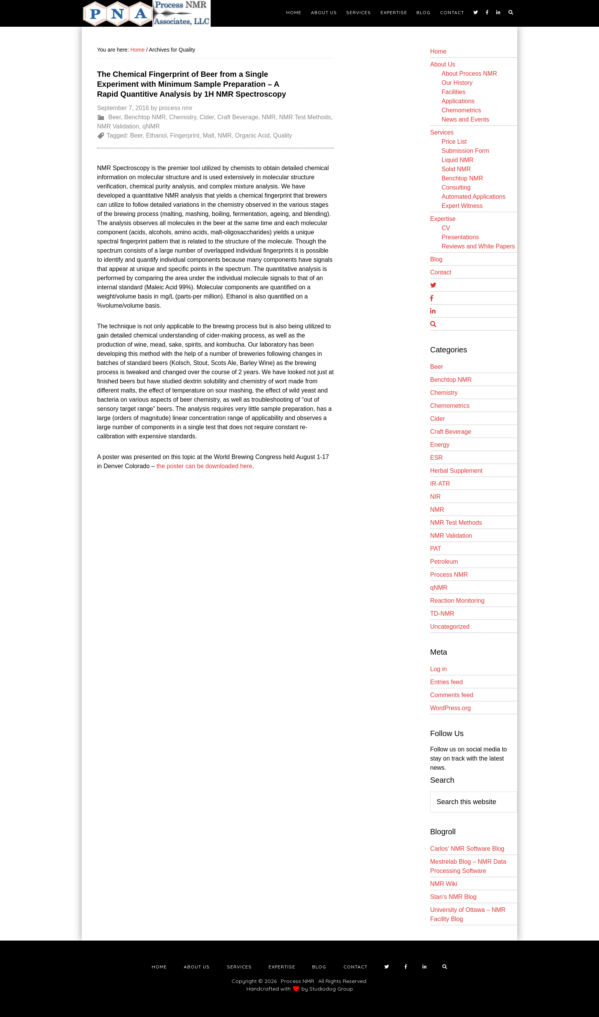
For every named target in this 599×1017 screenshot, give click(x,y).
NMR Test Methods (305, 117)
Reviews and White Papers (478, 246)
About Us (442, 64)
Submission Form (465, 151)
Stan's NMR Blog (453, 897)
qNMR (151, 126)
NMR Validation (118, 126)
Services (441, 132)
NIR (435, 496)
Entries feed (446, 682)
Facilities (453, 92)
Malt (208, 135)
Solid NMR (456, 169)
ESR (436, 457)
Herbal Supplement (456, 470)
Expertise (443, 219)
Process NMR (449, 574)
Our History (457, 82)
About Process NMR (469, 73)
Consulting (456, 187)
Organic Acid (252, 135)
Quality (282, 135)
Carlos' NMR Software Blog (467, 848)
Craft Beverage (238, 117)
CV (446, 228)
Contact (440, 272)
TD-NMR (442, 613)
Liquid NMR (458, 160)
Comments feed (451, 695)
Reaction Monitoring (457, 600)
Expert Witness (462, 206)
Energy (440, 444)
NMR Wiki (443, 884)
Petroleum (444, 561)
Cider (206, 117)
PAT (435, 548)
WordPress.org (450, 708)
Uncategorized (449, 626)
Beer (114, 117)
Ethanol (156, 135)
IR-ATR (440, 483)
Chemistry (182, 117)
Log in (438, 669)
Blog (436, 259)
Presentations (460, 237)
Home (438, 51)
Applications (458, 101)
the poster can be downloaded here (205, 466)
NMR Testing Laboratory (150, 13)
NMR (268, 117)
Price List (454, 141)
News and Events (465, 119)
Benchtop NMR (145, 117)
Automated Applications (473, 196)
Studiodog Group (331, 988)
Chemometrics (461, 110)
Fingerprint (184, 135)
